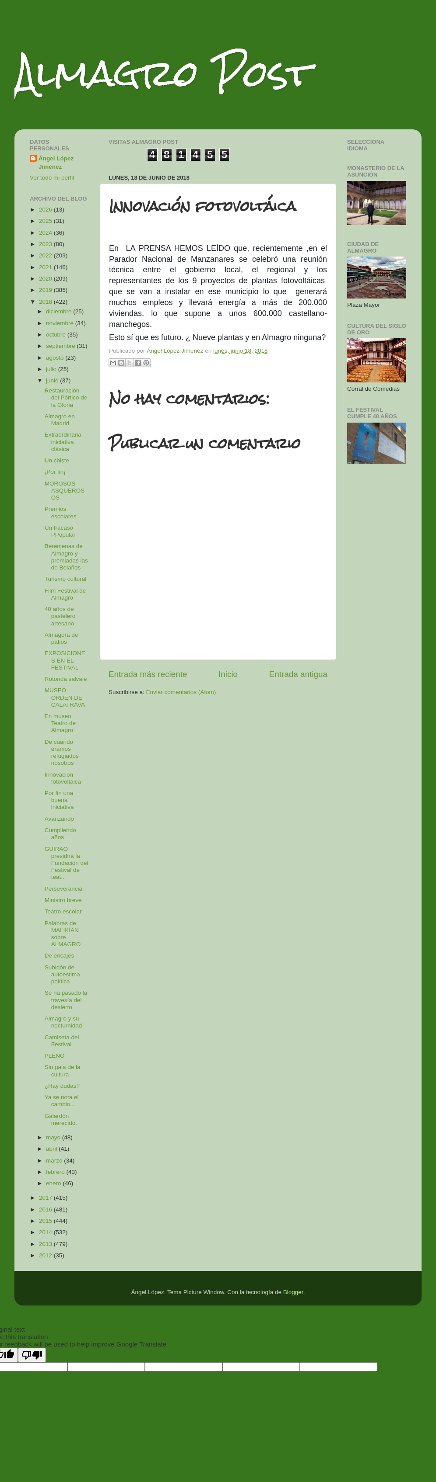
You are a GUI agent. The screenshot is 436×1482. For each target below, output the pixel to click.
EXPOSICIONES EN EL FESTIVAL (65, 660)
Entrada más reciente (148, 674)
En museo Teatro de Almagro (60, 723)
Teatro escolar (63, 911)
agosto (55, 357)
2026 (46, 209)
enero (54, 1183)
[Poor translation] (32, 1355)
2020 (46, 278)
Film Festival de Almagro (65, 594)
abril (52, 1148)
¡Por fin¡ (55, 472)
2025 (46, 221)
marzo (55, 1160)
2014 (46, 1232)
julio (52, 369)
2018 (46, 301)
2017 (46, 1197)
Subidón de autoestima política (62, 974)
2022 (46, 255)
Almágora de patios (61, 638)
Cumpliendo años (60, 833)
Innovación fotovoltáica (63, 778)
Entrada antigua (298, 674)
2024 (46, 232)
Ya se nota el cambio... (62, 1100)
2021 (46, 267)
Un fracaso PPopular (60, 531)
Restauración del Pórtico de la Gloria (66, 397)
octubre (56, 334)
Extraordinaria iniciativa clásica (63, 441)
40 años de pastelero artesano (60, 616)
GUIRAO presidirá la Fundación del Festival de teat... (66, 863)
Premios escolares (61, 512)
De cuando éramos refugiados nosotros (62, 753)
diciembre (59, 311)
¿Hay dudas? (62, 1086)
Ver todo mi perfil (52, 177)
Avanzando (59, 819)
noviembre (60, 323)
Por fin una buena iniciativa (59, 800)
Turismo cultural (66, 579)
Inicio (228, 674)
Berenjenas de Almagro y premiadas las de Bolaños (66, 557)
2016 (46, 1209)
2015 (46, 1221)
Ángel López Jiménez (56, 162)
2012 (46, 1255)
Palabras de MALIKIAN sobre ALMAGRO (63, 934)
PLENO (55, 1055)
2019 (46, 290)
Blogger (293, 1292)
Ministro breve (63, 900)
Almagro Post (162, 73)
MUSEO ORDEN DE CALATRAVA (65, 697)
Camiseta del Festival (62, 1041)
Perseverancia (63, 888)
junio (53, 380)
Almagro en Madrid (60, 420)
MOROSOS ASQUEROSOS (65, 490)
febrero (56, 1172)
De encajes (59, 955)
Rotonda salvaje (66, 679)
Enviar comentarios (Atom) (181, 692)
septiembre (61, 346)
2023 (46, 244)
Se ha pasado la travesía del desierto (66, 999)
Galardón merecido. (61, 1119)
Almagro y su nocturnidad (63, 1022)
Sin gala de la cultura (63, 1070)
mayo (54, 1137)
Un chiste (57, 460)
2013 (46, 1244)
